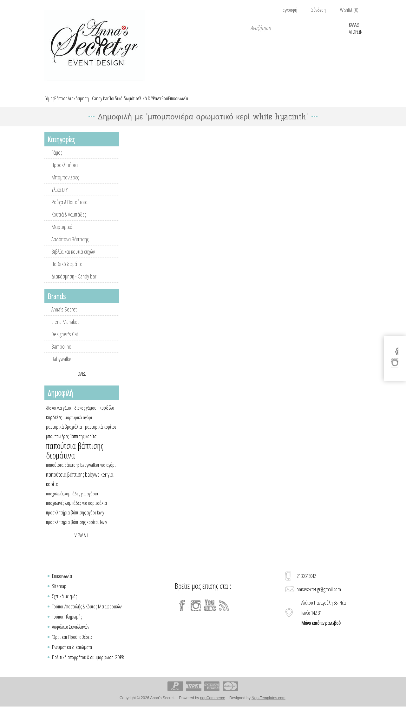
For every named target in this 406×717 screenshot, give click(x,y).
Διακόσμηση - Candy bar (73, 283)
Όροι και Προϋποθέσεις (72, 644)
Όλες (81, 381)
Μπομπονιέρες (65, 184)
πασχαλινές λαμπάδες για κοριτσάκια (76, 510)
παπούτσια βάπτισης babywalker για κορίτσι (79, 486)
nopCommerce (212, 705)
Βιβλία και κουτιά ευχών (73, 259)
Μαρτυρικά (61, 234)
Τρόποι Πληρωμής (67, 623)
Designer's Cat (64, 341)
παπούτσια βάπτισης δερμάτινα (74, 457)
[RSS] (224, 613)
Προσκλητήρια (64, 172)
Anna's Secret (64, 316)
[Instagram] (196, 613)
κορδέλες (54, 424)
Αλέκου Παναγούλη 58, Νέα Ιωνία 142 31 (323, 620)
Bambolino (61, 354)
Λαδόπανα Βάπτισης (69, 246)
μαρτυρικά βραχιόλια (64, 434)
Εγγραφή (290, 9)
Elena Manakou (65, 329)
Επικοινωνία (62, 583)
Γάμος (56, 160)
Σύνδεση (318, 9)
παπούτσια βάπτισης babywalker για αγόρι (81, 472)
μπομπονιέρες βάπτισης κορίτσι (72, 443)
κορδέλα (107, 415)
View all (82, 542)
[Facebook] (182, 613)
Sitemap (59, 593)
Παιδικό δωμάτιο (66, 271)
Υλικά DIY (59, 197)
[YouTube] (210, 613)
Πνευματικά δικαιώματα (72, 654)
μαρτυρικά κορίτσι (100, 434)
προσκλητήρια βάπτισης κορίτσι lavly (76, 529)
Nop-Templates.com (268, 705)
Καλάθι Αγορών (355, 27)
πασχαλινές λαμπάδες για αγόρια (72, 501)
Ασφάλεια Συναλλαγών (70, 634)
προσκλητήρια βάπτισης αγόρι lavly (75, 519)
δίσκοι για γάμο (58, 415)
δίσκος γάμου (85, 415)
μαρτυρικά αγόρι (78, 424)
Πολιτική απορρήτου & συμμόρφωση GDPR (88, 664)
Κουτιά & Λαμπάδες (68, 221)
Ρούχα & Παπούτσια (69, 209)
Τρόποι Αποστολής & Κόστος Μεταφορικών (86, 613)
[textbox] (295, 27)
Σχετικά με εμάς (64, 603)
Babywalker (62, 366)
